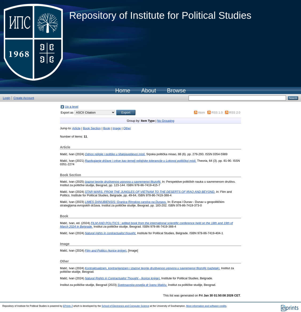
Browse (176, 90)
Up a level (71, 106)
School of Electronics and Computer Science (125, 306)
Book (106, 128)
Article (76, 128)
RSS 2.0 (234, 112)
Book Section (92, 128)
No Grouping (165, 120)
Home (122, 90)
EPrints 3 (68, 306)
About (148, 90)
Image (116, 128)
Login (6, 98)
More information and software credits (206, 306)
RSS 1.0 (217, 112)
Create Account (23, 98)
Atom (201, 112)
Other (127, 128)
